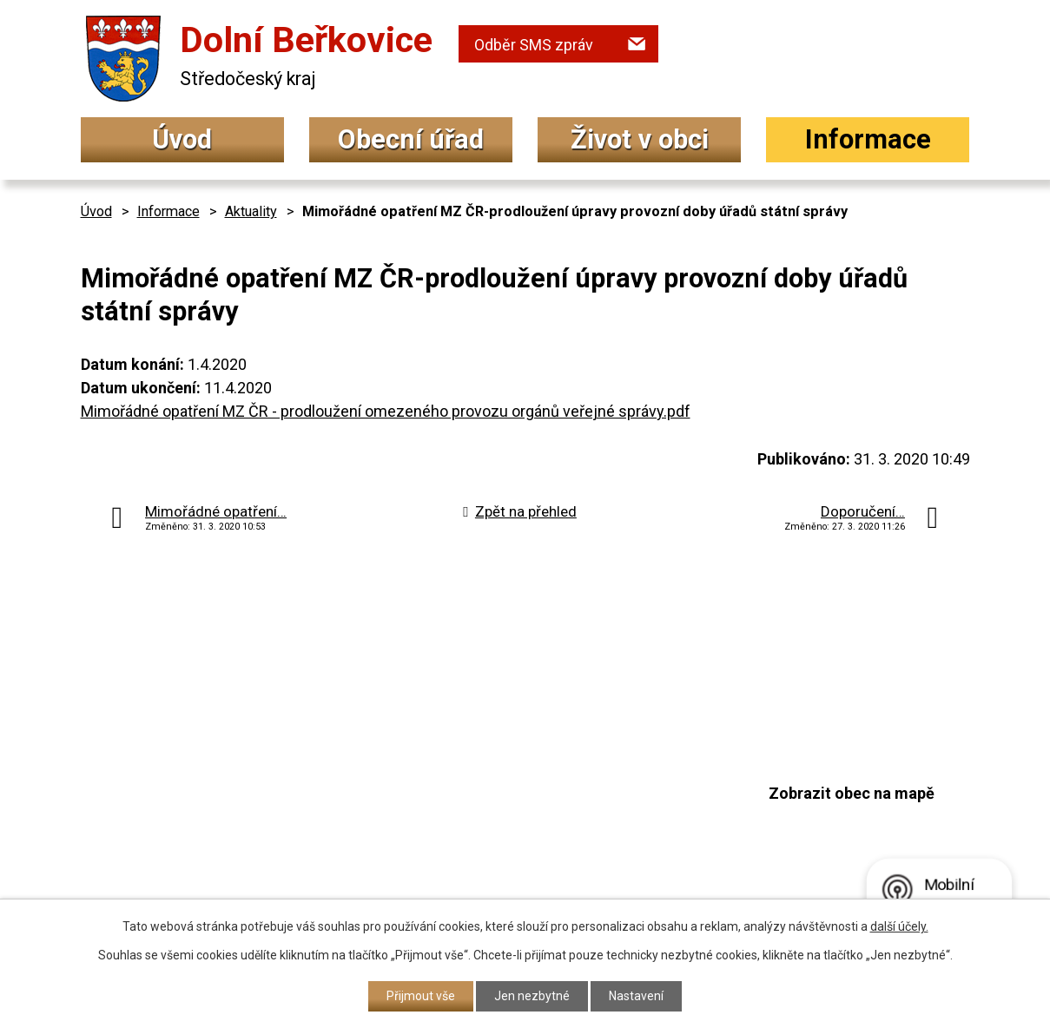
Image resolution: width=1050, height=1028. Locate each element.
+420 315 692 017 (470, 805)
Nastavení (636, 996)
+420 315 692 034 (470, 770)
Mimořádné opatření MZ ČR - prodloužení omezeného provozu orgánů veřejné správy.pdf (385, 411)
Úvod (182, 139)
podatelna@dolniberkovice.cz (515, 838)
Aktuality (251, 211)
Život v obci (640, 139)
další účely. (899, 926)
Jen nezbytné (532, 996)
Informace (868, 139)
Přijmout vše (420, 996)
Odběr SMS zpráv (533, 45)
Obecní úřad (411, 139)
